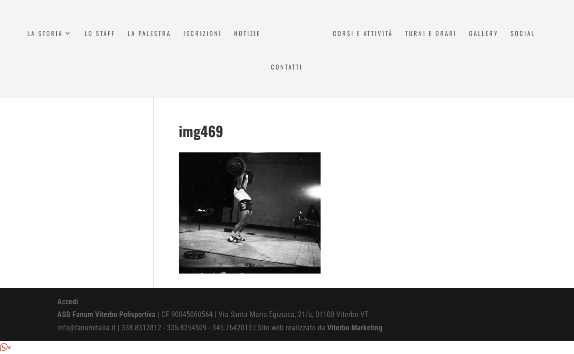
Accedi (67, 301)
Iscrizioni (202, 34)
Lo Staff (100, 34)
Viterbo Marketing (355, 327)
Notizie (247, 34)
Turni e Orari (431, 34)
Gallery (483, 34)
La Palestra (149, 34)
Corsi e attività (363, 34)
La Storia (45, 34)
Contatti (287, 67)
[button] (5, 347)
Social (523, 34)
